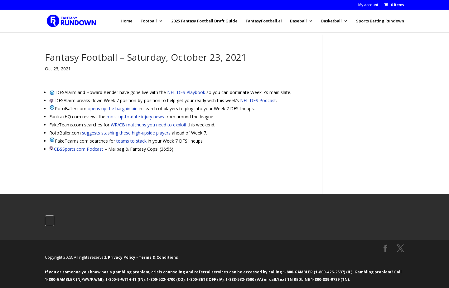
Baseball (298, 21)
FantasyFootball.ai (264, 21)
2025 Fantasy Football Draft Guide (204, 21)
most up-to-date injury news (135, 117)
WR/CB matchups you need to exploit (148, 125)
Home (127, 21)
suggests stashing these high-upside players (126, 133)
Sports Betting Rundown (380, 21)
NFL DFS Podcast (258, 100)
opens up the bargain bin (113, 108)
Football (149, 21)
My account (368, 5)
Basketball (331, 21)
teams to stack (131, 141)
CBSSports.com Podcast (78, 149)
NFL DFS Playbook (186, 92)
